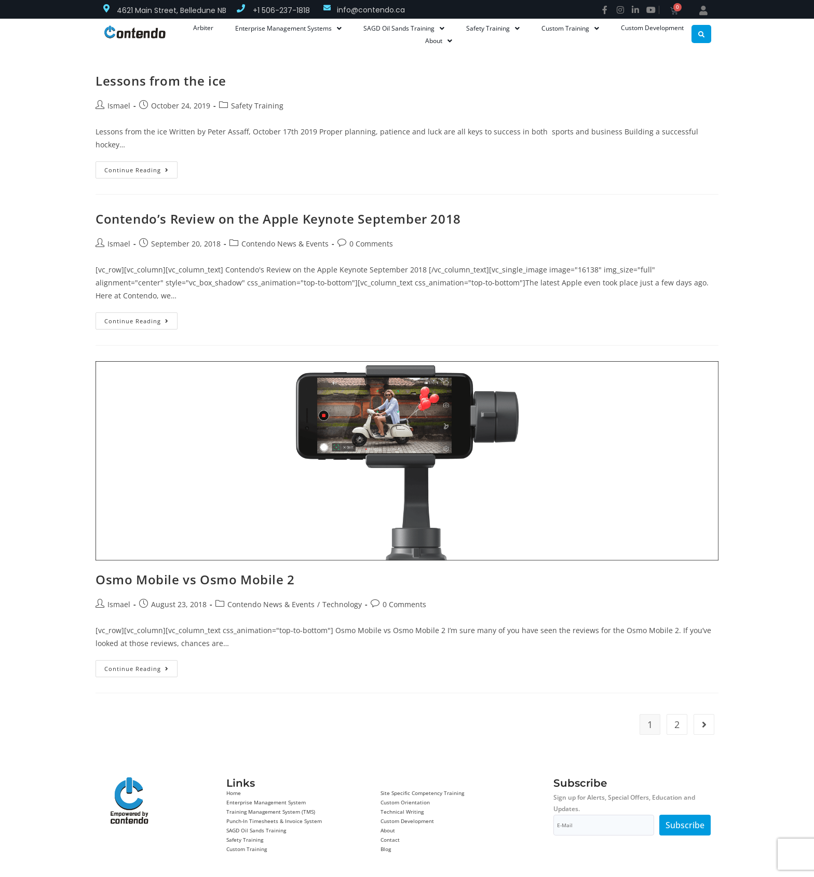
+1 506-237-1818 (281, 10)
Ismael (118, 106)
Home (233, 793)
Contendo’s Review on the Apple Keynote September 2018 (278, 218)
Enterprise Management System (266, 802)
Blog (386, 849)
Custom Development (407, 821)
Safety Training (257, 106)
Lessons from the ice (161, 80)
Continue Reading (141, 167)
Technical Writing (402, 811)
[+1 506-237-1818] (241, 8)
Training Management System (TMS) (270, 811)
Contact (390, 839)
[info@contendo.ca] (327, 7)
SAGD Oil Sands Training (256, 830)
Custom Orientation (405, 802)
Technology (342, 604)
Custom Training (246, 849)
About (388, 830)
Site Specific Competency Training (422, 793)
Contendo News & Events (285, 244)
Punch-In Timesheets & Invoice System (274, 821)
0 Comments (371, 244)
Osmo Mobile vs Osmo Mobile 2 (195, 579)
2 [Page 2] (677, 724)
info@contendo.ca (371, 10)
